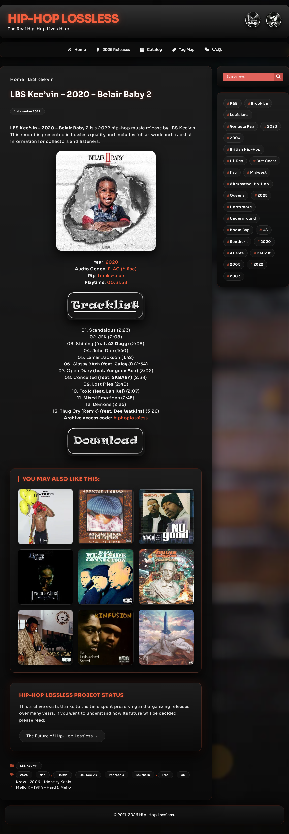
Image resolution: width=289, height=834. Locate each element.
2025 (261, 195)
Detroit (262, 253)
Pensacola (116, 774)
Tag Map (183, 49)
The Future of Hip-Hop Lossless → (62, 735)
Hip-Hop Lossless (64, 18)
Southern (143, 774)
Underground (241, 218)
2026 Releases (113, 49)
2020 (24, 774)
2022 (256, 264)
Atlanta (235, 253)
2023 (270, 126)
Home (76, 49)
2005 (234, 264)
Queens (236, 195)
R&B (232, 103)
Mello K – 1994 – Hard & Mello (43, 787)
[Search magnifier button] (278, 77)
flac (42, 774)
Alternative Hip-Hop (248, 183)
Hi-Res (235, 161)
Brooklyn (258, 103)
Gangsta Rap (240, 126)
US (183, 774)
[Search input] (250, 77)
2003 (234, 276)
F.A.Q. (213, 49)
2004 (234, 138)
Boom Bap (238, 230)
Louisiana (238, 114)
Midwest (257, 172)
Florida (62, 774)
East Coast (264, 161)
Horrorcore (239, 207)
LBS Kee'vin (41, 79)
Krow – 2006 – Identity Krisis (43, 782)
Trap (165, 774)
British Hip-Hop (244, 149)
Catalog (151, 49)
